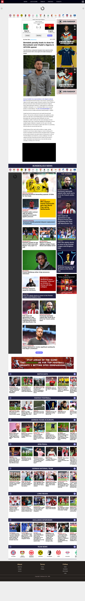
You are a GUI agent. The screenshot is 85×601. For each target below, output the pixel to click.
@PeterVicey (33, 59)
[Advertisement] (42, 23)
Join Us (19, 590)
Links (65, 592)
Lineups (27, 55)
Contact (20, 588)
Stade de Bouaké (38, 41)
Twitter (65, 586)
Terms (42, 586)
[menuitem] (11, 1)
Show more (39, 372)
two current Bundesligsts (43, 128)
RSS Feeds (65, 590)
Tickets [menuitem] (58, 1)
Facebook (65, 588)
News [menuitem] (25, 1)
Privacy (42, 588)
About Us (20, 586)
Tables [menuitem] (42, 1)
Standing (39, 55)
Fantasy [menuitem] (50, 1)
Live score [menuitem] (33, 1)
